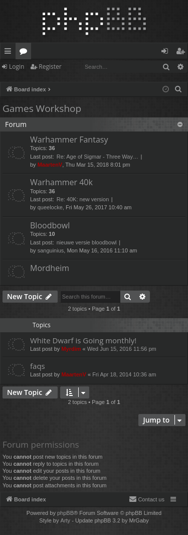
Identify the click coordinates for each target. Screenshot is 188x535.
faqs (37, 366)
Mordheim (49, 268)
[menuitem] (178, 89)
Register (50, 66)
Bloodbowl (50, 225)
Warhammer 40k (61, 182)
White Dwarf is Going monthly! (83, 340)
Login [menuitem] (166, 52)
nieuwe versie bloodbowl (87, 242)
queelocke (50, 207)
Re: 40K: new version (83, 199)
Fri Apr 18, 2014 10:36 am (124, 374)
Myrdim (71, 349)
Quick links (10, 52)
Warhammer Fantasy (69, 139)
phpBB (65, 513)
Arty (66, 520)
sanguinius (51, 250)
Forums (25, 52)
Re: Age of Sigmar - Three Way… (97, 157)
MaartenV (50, 165)
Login (16, 66)
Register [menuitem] (182, 52)
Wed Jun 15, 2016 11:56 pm (121, 349)
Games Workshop (42, 108)
